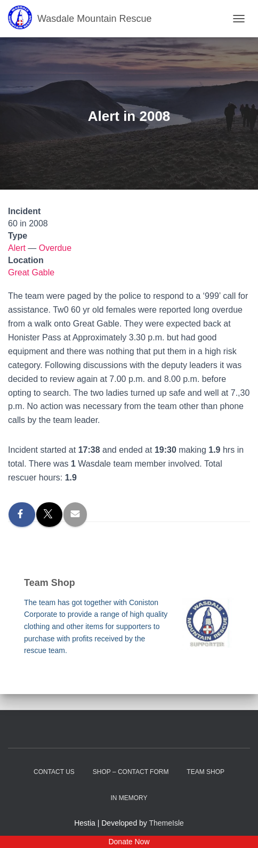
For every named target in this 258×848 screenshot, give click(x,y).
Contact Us (54, 772)
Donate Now (128, 841)
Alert (17, 247)
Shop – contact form (131, 772)
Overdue (55, 247)
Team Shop (205, 772)
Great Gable (31, 272)
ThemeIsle (166, 823)
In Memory (128, 798)
